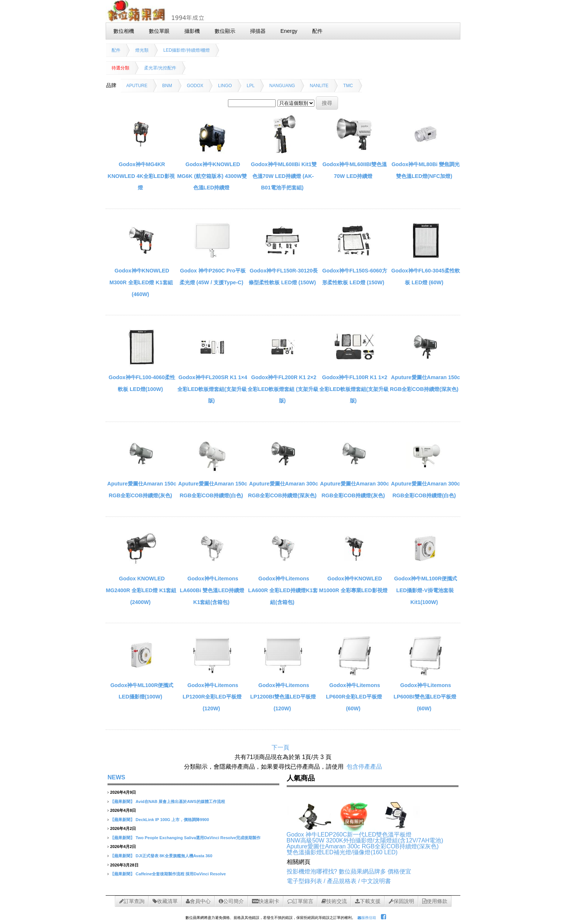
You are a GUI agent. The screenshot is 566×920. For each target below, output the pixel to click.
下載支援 (368, 901)
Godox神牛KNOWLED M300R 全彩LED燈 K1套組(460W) (141, 282)
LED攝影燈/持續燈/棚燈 (186, 50)
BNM (167, 85)
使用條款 (434, 901)
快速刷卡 (265, 901)
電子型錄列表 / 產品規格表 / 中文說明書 (339, 881)
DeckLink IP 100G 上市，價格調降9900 (172, 819)
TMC (348, 85)
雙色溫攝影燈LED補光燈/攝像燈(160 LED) (342, 852)
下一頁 (280, 747)
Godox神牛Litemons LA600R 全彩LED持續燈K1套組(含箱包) (283, 590)
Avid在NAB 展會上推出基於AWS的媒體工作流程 (180, 801)
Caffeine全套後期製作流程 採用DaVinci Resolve (181, 874)
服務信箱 (367, 918)
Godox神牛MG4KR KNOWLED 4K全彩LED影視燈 (141, 175)
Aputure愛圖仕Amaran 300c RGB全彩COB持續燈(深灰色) (363, 846)
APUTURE (136, 85)
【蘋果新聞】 (122, 801)
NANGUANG (282, 85)
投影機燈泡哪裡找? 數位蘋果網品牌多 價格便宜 (349, 871)
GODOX (195, 85)
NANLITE (319, 85)
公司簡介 (231, 901)
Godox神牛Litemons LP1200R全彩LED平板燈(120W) (212, 696)
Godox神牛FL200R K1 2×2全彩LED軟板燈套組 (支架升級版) (283, 389)
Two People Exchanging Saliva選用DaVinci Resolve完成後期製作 (198, 837)
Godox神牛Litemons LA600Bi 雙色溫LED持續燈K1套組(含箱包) (212, 590)
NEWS (116, 777)
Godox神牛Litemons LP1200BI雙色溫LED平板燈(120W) (283, 696)
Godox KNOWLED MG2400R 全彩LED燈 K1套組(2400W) (141, 590)
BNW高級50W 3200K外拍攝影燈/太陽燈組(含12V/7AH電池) (365, 840)
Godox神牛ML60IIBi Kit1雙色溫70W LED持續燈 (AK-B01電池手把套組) (284, 175)
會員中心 (198, 901)
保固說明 (401, 901)
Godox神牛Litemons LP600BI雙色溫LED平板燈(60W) (424, 696)
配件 (116, 50)
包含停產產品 (364, 766)
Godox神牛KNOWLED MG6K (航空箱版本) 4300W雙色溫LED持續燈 (212, 175)
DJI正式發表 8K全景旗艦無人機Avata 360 (174, 856)
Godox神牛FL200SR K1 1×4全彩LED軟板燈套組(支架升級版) (212, 389)
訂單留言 (300, 901)
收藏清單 (165, 901)
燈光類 (142, 50)
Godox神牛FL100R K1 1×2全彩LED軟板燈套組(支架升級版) (354, 389)
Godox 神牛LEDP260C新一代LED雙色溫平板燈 (349, 834)
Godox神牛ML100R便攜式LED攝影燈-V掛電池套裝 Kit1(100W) (425, 590)
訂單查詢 (131, 901)
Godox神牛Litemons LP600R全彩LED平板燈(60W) (354, 696)
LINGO (225, 85)
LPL (251, 85)
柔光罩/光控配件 (160, 68)
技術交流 (334, 901)
